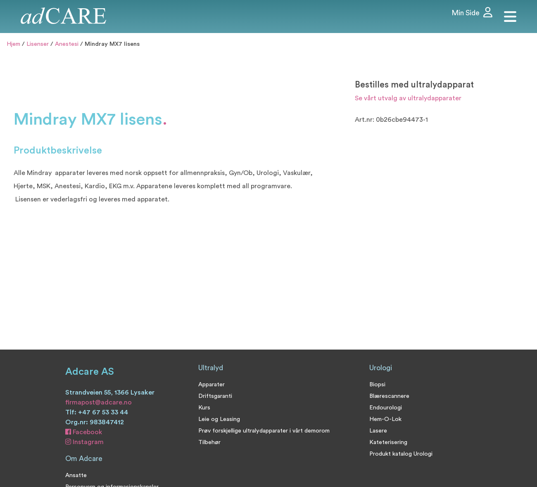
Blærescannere (389, 396)
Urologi (380, 367)
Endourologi (385, 407)
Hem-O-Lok (385, 419)
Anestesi (66, 44)
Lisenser (37, 44)
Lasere (378, 431)
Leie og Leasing (219, 419)
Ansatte (76, 475)
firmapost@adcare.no (98, 402)
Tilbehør (209, 442)
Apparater (211, 384)
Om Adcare (83, 458)
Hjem (13, 44)
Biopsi (377, 384)
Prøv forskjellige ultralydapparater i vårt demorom (264, 431)
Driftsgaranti (215, 396)
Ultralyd (210, 367)
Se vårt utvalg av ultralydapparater (408, 98)
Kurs (204, 407)
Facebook (83, 432)
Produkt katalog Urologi (400, 454)
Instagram (84, 442)
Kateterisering (388, 442)
